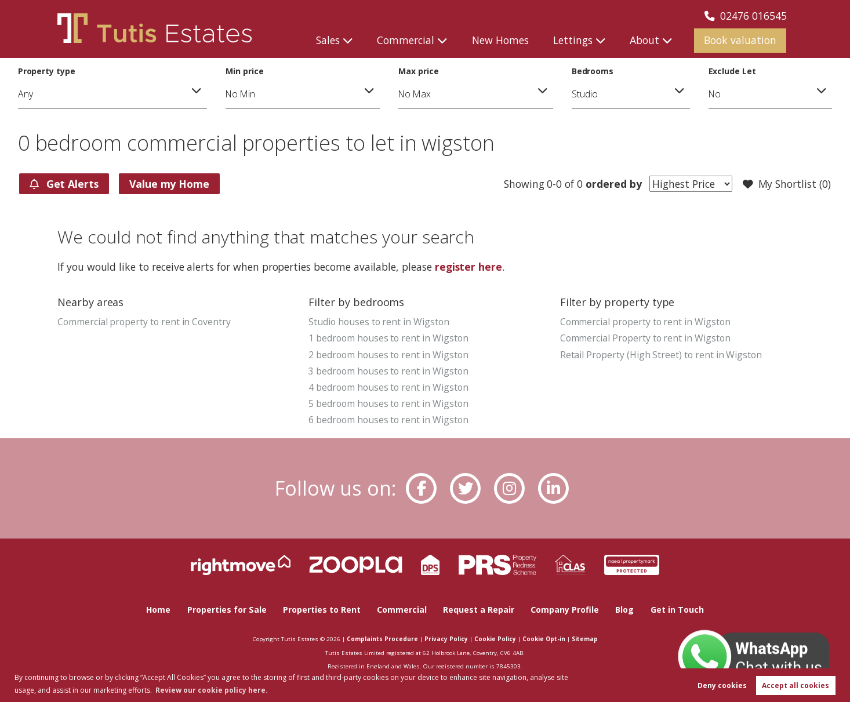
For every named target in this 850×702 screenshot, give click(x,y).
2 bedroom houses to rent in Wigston (388, 354)
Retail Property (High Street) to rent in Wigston (661, 354)
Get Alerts (64, 183)
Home (158, 609)
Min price (245, 71)
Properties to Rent (322, 609)
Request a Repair (478, 609)
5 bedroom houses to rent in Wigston (388, 403)
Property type (46, 71)
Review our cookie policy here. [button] (211, 690)
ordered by (612, 184)
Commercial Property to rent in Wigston (645, 338)
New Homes (500, 40)
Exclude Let (732, 71)
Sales (328, 40)
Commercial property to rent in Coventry (144, 321)
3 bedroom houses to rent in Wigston (388, 371)
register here (468, 267)
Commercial (405, 40)
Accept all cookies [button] (795, 685)
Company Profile (565, 609)
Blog (624, 609)
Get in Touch (677, 609)
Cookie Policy (495, 639)
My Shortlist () (787, 184)
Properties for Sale (227, 609)
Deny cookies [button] (722, 685)
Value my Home (169, 184)
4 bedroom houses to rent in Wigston (388, 387)
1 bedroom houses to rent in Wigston (388, 338)
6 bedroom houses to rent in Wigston (388, 419)
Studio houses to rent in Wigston (378, 321)
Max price (418, 71)
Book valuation (740, 40)
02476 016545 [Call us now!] (745, 16)
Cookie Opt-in (543, 639)
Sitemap (585, 639)
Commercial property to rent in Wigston (645, 321)
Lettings (573, 40)
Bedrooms (593, 71)
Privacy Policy (446, 639)
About (644, 40)
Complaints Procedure (382, 639)
